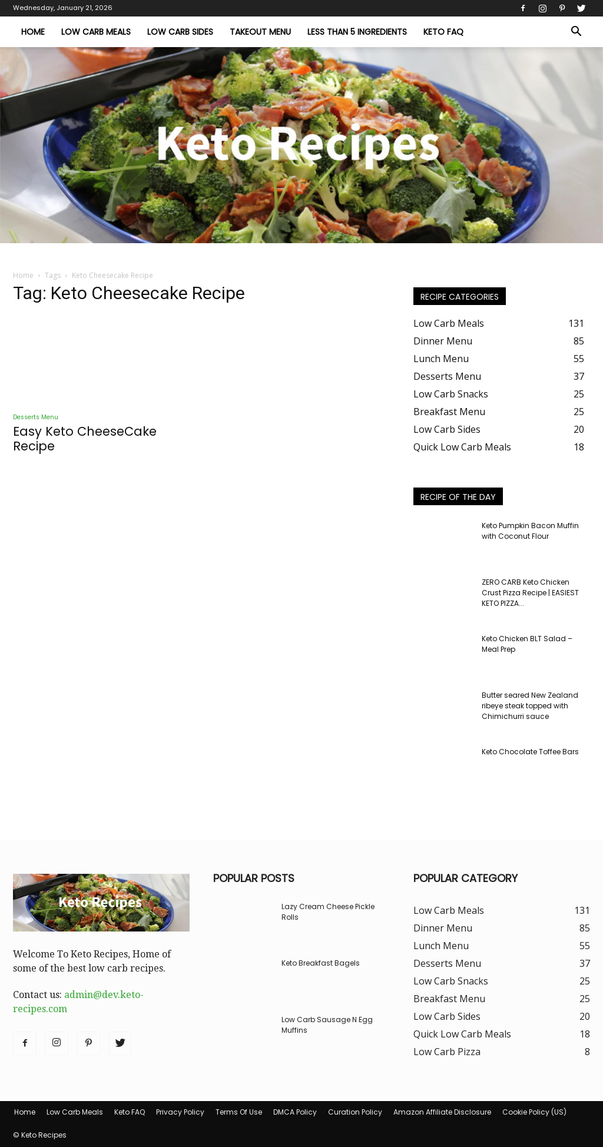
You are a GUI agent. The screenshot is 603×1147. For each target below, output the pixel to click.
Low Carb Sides (180, 32)
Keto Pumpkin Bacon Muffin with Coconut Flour (530, 531)
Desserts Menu (35, 417)
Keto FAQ (443, 32)
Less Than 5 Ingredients (357, 32)
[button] (576, 32)
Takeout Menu (260, 32)
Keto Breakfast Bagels (320, 963)
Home (33, 32)
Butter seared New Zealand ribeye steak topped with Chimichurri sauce (530, 705)
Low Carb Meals (96, 32)
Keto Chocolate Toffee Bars (530, 752)
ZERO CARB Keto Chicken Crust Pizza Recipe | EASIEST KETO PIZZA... (530, 592)
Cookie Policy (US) (534, 1112)
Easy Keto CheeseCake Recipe (85, 439)
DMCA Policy (295, 1112)
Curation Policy (355, 1112)
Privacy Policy (180, 1112)
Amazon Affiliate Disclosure (442, 1112)
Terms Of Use (239, 1112)
